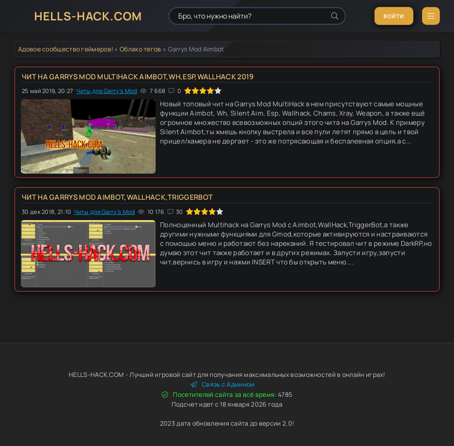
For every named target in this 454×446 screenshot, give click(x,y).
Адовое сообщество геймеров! (65, 49)
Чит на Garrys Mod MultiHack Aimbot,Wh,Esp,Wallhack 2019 (138, 76)
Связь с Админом (223, 384)
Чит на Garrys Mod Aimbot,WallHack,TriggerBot (117, 197)
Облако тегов (140, 49)
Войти (394, 16)
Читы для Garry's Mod (106, 91)
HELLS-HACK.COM (88, 16)
